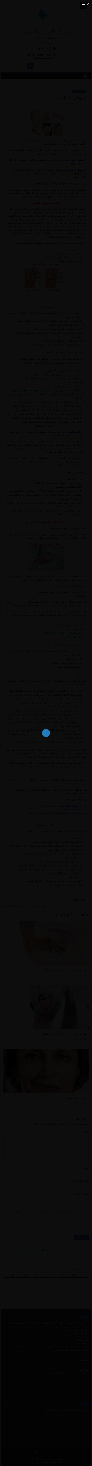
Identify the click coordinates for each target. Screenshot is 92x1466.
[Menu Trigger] (83, 5)
